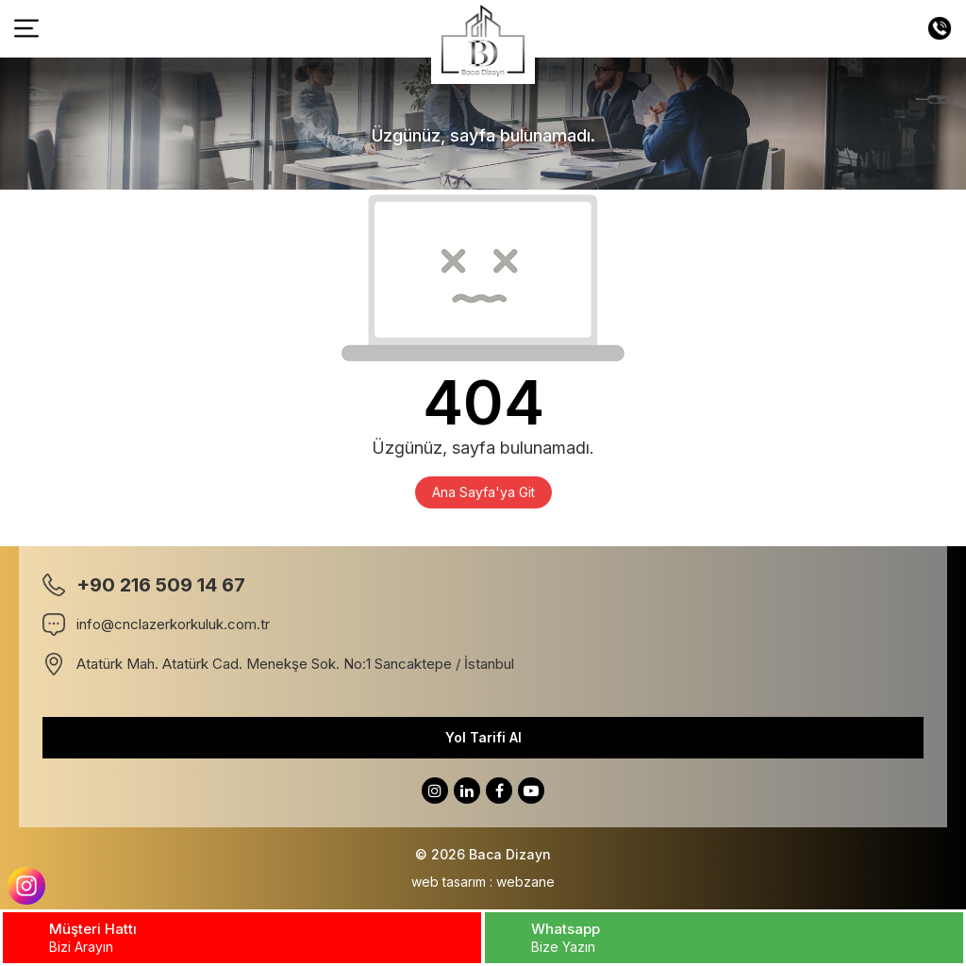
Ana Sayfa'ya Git (483, 492)
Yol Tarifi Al (483, 737)
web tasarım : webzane (483, 882)
